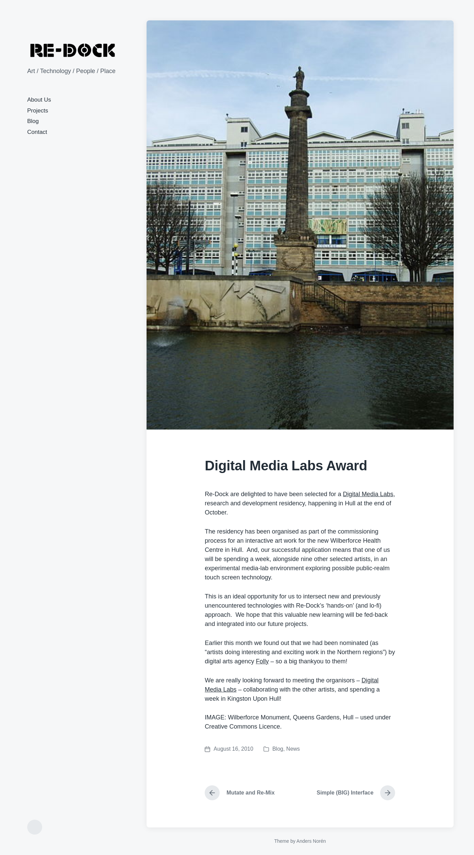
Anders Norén (311, 841)
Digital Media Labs (368, 494)
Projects (37, 110)
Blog (33, 121)
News (293, 749)
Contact (37, 132)
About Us (39, 100)
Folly (262, 661)
